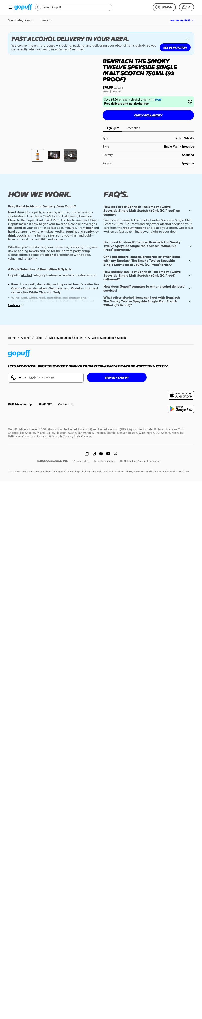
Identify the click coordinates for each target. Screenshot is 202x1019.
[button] (186, 7)
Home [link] (12, 157)
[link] (23, 7)
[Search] (76, 7)
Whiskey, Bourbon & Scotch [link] (66, 157)
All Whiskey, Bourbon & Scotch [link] (107, 157)
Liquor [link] (39, 157)
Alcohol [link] (25, 157)
